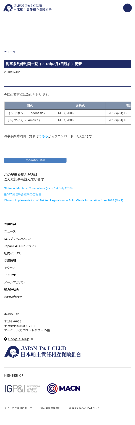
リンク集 (10, 275)
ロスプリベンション (17, 238)
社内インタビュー (16, 253)
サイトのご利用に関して (18, 408)
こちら (43, 136)
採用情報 (10, 260)
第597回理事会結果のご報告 (22, 194)
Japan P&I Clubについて (20, 246)
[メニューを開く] (127, 8)
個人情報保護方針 (50, 408)
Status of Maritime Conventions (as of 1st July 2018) (38, 188)
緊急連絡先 (11, 289)
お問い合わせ (13, 297)
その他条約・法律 (35, 160)
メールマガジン (14, 282)
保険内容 (10, 224)
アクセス (10, 268)
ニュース (10, 231)
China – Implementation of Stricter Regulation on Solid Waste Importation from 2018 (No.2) (63, 200)
